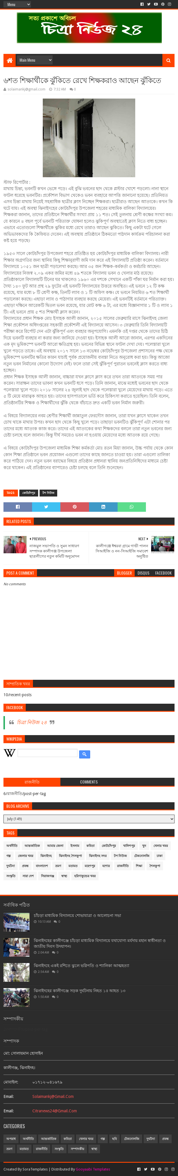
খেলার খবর (160, 846)
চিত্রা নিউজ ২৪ (32, 722)
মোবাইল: (10, 1082)
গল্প (8, 856)
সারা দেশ (28, 876)
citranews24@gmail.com (54, 1111)
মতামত (72, 866)
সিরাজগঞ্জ (47, 876)
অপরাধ (11, 1139)
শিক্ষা (139, 866)
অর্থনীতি (11, 846)
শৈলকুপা (154, 866)
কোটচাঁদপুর (28, 492)
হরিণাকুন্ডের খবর (85, 876)
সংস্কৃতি (10, 876)
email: (8, 1096)
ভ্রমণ (58, 866)
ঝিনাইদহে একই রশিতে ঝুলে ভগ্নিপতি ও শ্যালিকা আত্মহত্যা (81, 965)
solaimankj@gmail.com (53, 1096)
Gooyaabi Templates (93, 1169)
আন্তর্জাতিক (32, 846)
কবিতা (90, 846)
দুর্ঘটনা (10, 866)
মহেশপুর (90, 866)
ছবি (114, 1139)
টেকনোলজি (141, 856)
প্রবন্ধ (25, 866)
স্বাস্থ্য (64, 876)
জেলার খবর (25, 856)
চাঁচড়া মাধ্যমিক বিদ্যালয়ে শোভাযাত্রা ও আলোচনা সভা (77, 915)
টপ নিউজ (48, 492)
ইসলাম (75, 846)
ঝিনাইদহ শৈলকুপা (70, 856)
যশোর (106, 866)
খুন (144, 846)
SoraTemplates (35, 1169)
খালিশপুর (129, 846)
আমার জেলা (55, 846)
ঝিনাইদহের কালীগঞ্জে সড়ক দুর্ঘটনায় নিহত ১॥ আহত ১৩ (79, 990)
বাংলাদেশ (42, 866)
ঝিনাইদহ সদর (98, 856)
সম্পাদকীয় (77, 1149)
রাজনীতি (123, 866)
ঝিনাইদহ (46, 856)
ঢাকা (159, 856)
